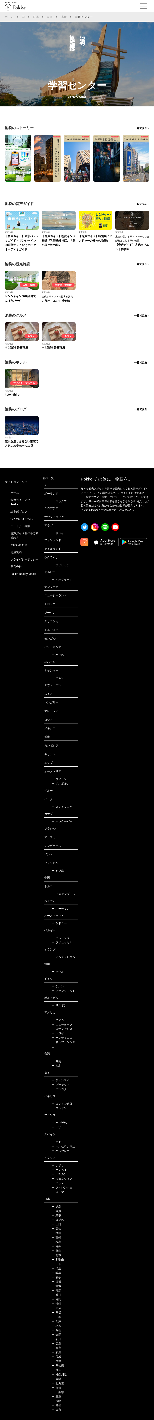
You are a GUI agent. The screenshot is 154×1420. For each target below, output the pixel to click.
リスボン (59, 1005)
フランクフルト (63, 990)
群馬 (56, 1370)
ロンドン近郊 (62, 1103)
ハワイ (58, 1033)
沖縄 (56, 1303)
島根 (56, 1405)
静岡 (56, 1334)
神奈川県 (59, 1374)
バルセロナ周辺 (63, 1146)
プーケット (61, 1084)
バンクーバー (62, 821)
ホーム (9, 16)
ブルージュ (61, 938)
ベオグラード (62, 579)
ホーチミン (61, 908)
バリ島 (58, 654)
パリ (56, 1127)
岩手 (56, 1277)
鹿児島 (58, 1219)
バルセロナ (61, 1150)
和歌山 (58, 1259)
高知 (56, 1228)
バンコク (59, 1089)
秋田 (56, 1233)
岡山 (56, 1330)
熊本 (56, 1255)
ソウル (58, 971)
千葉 (56, 1317)
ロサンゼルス (62, 1028)
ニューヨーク (62, 1024)
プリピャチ (61, 565)
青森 (56, 1290)
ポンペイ (59, 1169)
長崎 (56, 1401)
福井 (56, 1246)
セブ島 (58, 870)
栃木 (56, 1325)
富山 (56, 1250)
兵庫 (56, 1321)
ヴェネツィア (62, 1178)
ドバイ (58, 533)
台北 (56, 1065)
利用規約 (16, 552)
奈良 (56, 1348)
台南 (56, 1061)
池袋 (64, 16)
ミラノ (58, 1183)
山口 (56, 1224)
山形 (56, 1264)
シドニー (59, 923)
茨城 (56, 1356)
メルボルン (61, 783)
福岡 (56, 1299)
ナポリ (58, 1165)
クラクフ (59, 501)
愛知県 (58, 1365)
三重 (56, 1396)
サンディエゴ (62, 1037)
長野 (56, 1361)
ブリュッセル (62, 942)
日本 (36, 16)
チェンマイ (61, 1080)
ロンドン (59, 1108)
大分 (56, 1308)
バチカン (59, 1174)
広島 (56, 1343)
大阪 (56, 1378)
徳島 (56, 1206)
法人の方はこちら (21, 518)
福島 (56, 1242)
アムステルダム (63, 957)
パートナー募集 (20, 526)
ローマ (58, 1192)
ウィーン (59, 779)
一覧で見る (140, 128)
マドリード (61, 1142)
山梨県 (58, 1392)
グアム (58, 1020)
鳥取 (56, 1215)
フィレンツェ (62, 1187)
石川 (56, 1339)
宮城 (56, 1286)
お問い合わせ (18, 545)
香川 (56, 1295)
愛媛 (56, 1312)
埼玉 (56, 1268)
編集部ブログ (18, 511)
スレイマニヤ (62, 806)
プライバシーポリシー (24, 559)
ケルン (58, 986)
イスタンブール (63, 894)
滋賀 (56, 1281)
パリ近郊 (59, 1122)
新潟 (56, 1352)
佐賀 (56, 1211)
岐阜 (56, 1272)
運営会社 (16, 566)
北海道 (58, 1383)
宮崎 (56, 1237)
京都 (56, 1387)
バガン (58, 678)
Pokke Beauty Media (23, 573)
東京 (50, 16)
